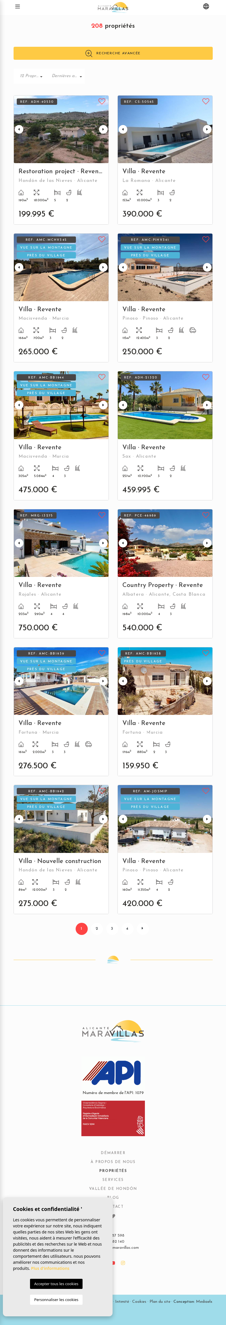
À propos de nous (113, 1162)
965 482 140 (113, 1242)
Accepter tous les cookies (56, 1283)
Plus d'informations (50, 1268)
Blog (113, 1198)
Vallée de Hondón (113, 1189)
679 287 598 (113, 1235)
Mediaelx (204, 1302)
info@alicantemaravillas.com (113, 1248)
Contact (113, 1207)
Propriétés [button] (113, 1171)
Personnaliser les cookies (56, 1299)
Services (113, 1180)
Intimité (122, 1302)
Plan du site (160, 1302)
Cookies (139, 1302)
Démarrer (113, 1153)
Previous (19, 129)
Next (103, 129)
